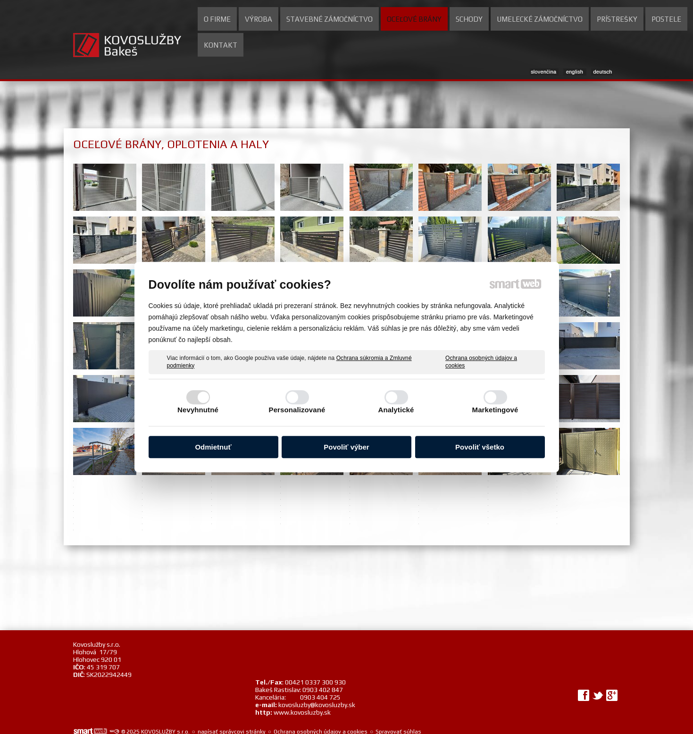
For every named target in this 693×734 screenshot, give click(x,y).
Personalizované (297, 410)
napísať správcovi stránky (232, 694)
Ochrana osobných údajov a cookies (481, 362)
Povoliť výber (346, 447)
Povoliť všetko (479, 447)
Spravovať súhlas (398, 694)
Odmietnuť (213, 447)
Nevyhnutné (197, 410)
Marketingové (495, 410)
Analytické (396, 410)
